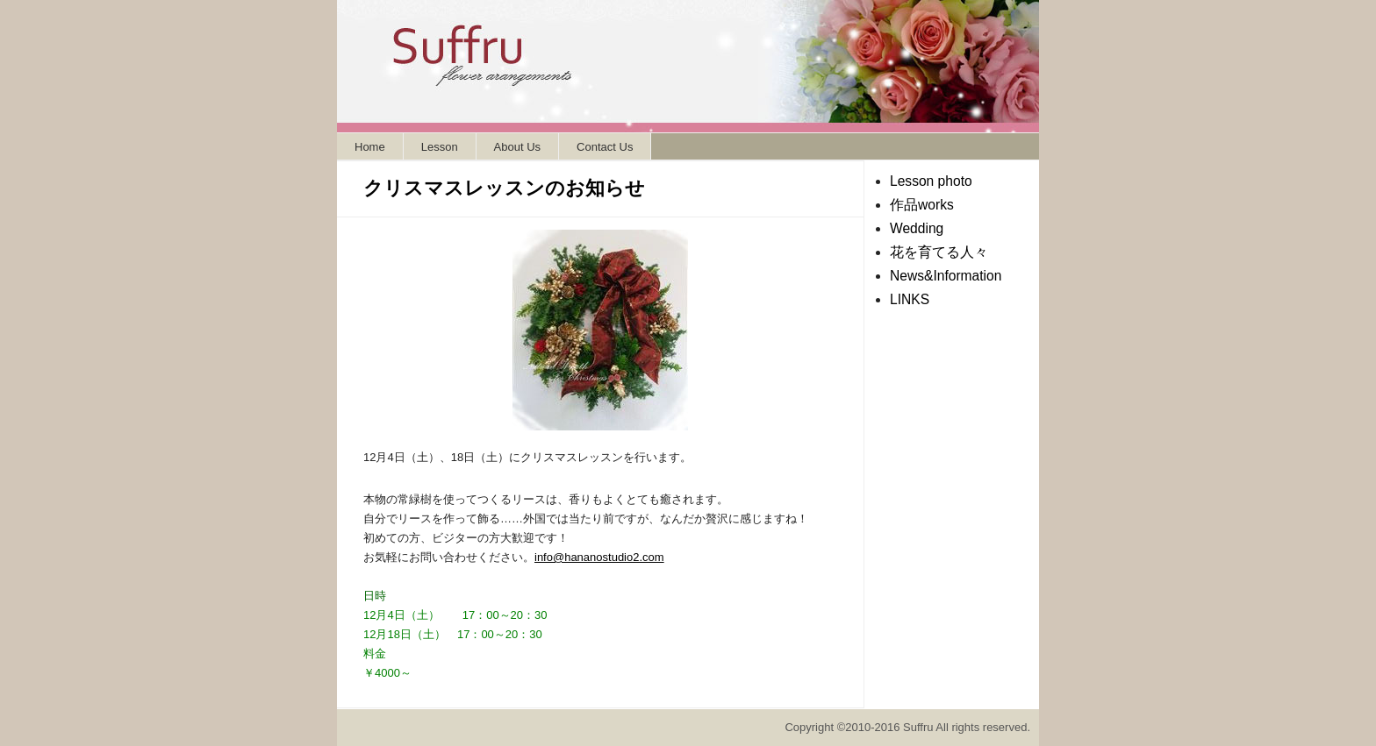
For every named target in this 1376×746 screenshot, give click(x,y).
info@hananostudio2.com (599, 557)
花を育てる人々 (939, 252)
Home (370, 146)
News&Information (945, 275)
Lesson (439, 146)
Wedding (916, 228)
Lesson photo (931, 181)
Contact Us (605, 146)
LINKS (909, 299)
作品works (922, 204)
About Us (517, 146)
